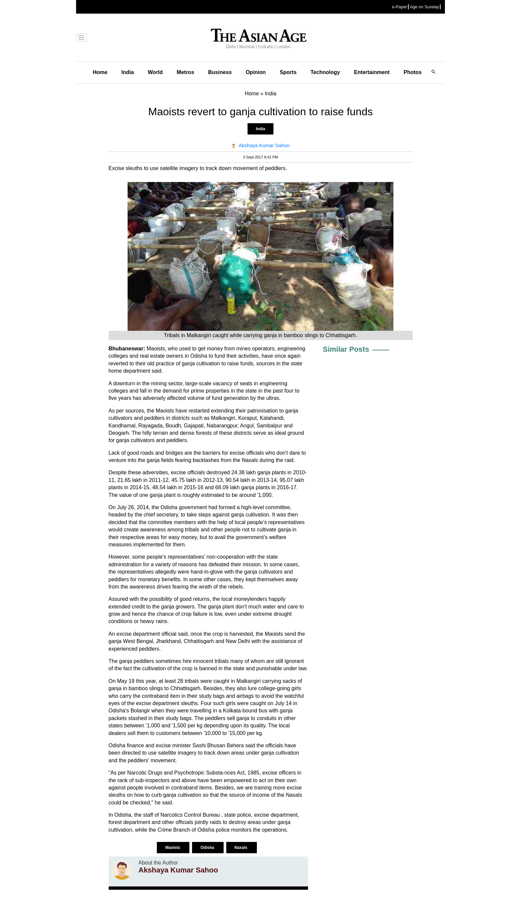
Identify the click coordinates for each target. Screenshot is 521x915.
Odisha (207, 847)
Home (100, 72)
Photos (413, 72)
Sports (288, 72)
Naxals (242, 847)
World (155, 72)
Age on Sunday (424, 6)
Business (220, 72)
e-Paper (399, 6)
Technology (325, 72)
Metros (185, 72)
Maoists (173, 847)
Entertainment (372, 72)
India (127, 72)
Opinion (255, 72)
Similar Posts (346, 349)
